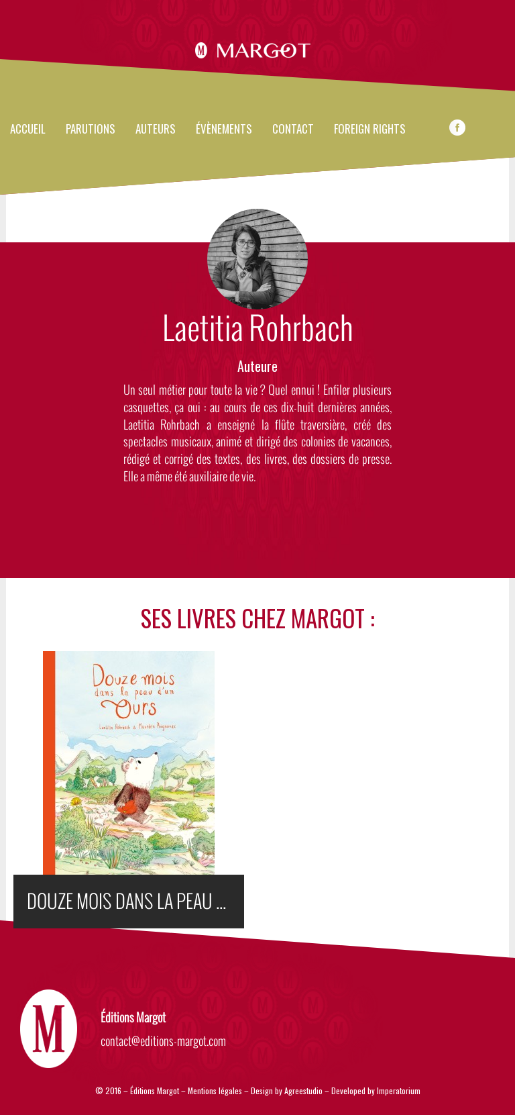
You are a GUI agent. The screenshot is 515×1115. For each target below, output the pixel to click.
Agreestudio (304, 1090)
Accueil (28, 129)
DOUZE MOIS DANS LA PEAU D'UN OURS (135, 901)
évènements (224, 129)
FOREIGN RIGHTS (370, 129)
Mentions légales (215, 1090)
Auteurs (155, 129)
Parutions (90, 129)
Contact (293, 129)
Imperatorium (398, 1090)
